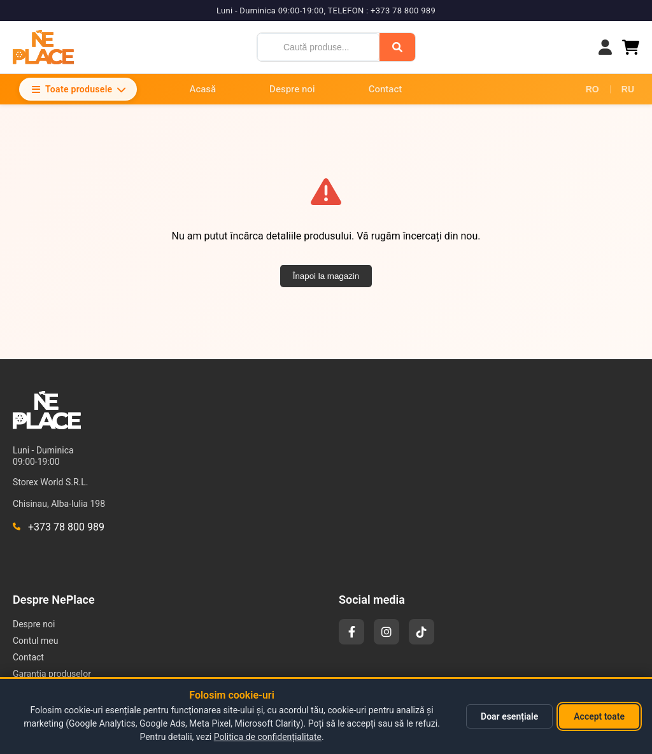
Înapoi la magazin (326, 276)
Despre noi (292, 89)
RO (592, 89)
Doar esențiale (509, 716)
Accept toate (599, 716)
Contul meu (35, 641)
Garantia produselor (52, 674)
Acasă (202, 89)
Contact (385, 89)
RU (627, 89)
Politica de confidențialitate (268, 737)
